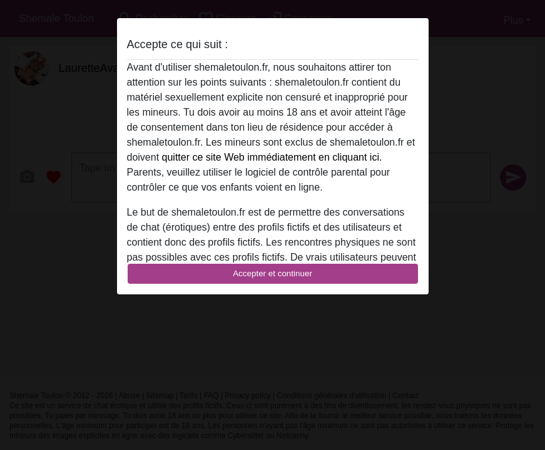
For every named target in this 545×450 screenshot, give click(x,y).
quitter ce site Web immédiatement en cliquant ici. (272, 157)
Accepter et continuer (272, 273)
